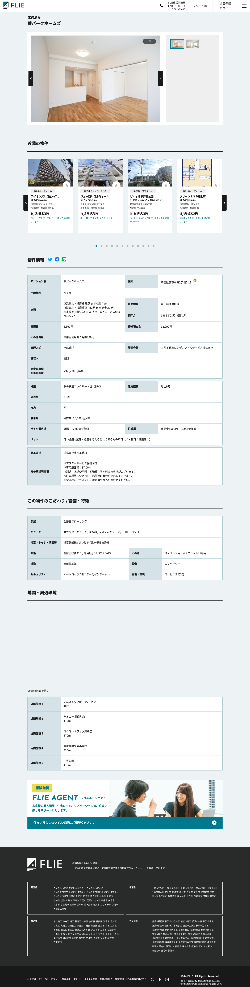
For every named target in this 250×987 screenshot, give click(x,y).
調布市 (85, 934)
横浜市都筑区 (194, 934)
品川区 (113, 921)
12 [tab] (154, 246)
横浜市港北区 (202, 926)
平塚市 (155, 946)
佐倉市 (189, 892)
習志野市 (205, 892)
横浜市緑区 (195, 930)
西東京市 (57, 942)
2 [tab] (101, 246)
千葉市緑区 (212, 888)
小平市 (108, 934)
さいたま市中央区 (61, 892)
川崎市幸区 (157, 938)
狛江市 (89, 938)
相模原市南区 (200, 942)
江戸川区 (86, 930)
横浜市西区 (186, 921)
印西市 (206, 896)
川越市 (72, 896)
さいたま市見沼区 (94, 888)
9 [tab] (138, 246)
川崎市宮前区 (209, 938)
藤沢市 (169, 946)
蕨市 (70, 900)
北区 (107, 926)
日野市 (115, 934)
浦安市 (189, 896)
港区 (72, 921)
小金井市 (100, 934)
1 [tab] (96, 246)
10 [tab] (143, 246)
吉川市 (96, 905)
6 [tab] (122, 246)
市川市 (168, 892)
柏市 (212, 892)
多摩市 (103, 938)
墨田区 (99, 921)
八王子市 (95, 930)
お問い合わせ (106, 979)
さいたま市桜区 (78, 892)
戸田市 (76, 900)
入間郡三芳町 (59, 909)
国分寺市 (67, 938)
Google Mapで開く (38, 690)
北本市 (56, 905)
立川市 (103, 930)
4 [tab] (112, 246)
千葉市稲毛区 (187, 888)
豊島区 (101, 926)
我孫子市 (172, 896)
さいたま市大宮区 (77, 888)
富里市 (213, 896)
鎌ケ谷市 (181, 896)
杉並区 (94, 926)
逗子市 (194, 946)
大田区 (64, 926)
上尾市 (110, 896)
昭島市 (78, 934)
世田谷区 (72, 926)
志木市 (97, 900)
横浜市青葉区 (180, 934)
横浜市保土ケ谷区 (160, 926)
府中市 (71, 934)
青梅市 (64, 934)
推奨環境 (66, 979)
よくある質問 (90, 979)
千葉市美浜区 (158, 892)
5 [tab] (117, 246)
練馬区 (64, 930)
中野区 (87, 926)
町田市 (92, 934)
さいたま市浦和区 (94, 892)
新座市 (104, 900)
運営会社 (77, 979)
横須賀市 (211, 942)
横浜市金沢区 (189, 926)
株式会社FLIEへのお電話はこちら (130, 979)
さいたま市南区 (111, 892)
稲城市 (110, 938)
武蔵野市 (111, 930)
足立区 (71, 930)
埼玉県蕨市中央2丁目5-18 (179, 282)
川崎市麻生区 (158, 942)
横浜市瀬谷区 (207, 930)
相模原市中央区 (185, 942)
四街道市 (198, 896)
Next (160, 78)
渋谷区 (80, 926)
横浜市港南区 (171, 930)
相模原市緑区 (171, 942)
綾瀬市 (171, 951)
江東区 (106, 921)
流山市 (155, 896)
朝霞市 (90, 900)
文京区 (85, 921)
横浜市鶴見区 (158, 921)
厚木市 (202, 946)
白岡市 (115, 905)
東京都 (34, 921)
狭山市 (102, 896)
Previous (30, 78)
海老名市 (156, 951)
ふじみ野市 (105, 905)
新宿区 (78, 921)
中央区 (66, 921)
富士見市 (65, 905)
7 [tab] (127, 246)
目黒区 (56, 926)
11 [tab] (148, 246)
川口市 (79, 896)
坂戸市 (80, 905)
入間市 (83, 900)
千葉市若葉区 (200, 888)
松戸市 (182, 892)
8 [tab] (133, 246)
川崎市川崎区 (207, 934)
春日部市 (94, 896)
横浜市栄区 (157, 934)
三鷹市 (56, 934)
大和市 (209, 946)
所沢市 (86, 896)
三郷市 (73, 905)
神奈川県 (133, 921)
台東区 (92, 921)
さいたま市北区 (60, 888)
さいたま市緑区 (60, 896)
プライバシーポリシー (49, 979)
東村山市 (57, 938)
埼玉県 (34, 887)
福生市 (82, 938)
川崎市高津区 (182, 938)
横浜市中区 (197, 921)
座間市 (164, 951)
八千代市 (163, 896)
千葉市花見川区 (172, 888)
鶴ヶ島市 (88, 905)
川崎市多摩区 (196, 938)
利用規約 (31, 979)
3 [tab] (107, 246)
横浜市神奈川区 (172, 921)
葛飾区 (78, 930)
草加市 (56, 900)
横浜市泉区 (168, 934)
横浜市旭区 (183, 930)
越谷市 (64, 900)
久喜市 (111, 900)
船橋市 (175, 892)
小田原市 (177, 946)
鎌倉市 (162, 946)
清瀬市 (96, 938)
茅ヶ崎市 (186, 946)
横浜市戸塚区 (158, 930)
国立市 (75, 938)
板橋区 (56, 930)
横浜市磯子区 (175, 926)
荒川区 (113, 926)
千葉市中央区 (158, 888)
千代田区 (57, 921)
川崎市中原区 (169, 938)
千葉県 (132, 887)
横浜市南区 (208, 921)
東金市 (197, 892)
